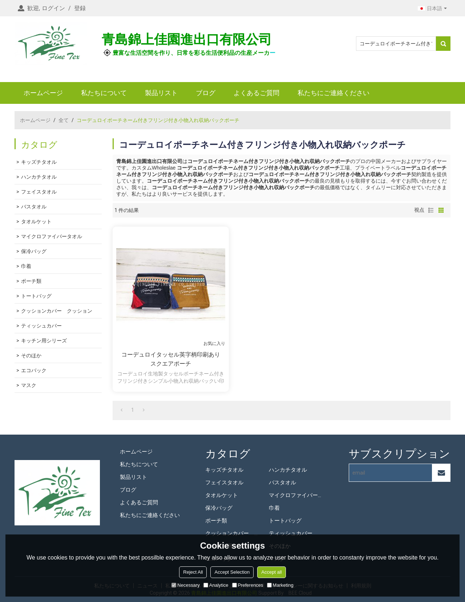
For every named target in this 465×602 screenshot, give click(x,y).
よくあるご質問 (256, 93)
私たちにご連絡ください (333, 93)
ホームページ (43, 93)
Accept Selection (232, 572)
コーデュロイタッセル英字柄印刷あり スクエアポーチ (173, 359)
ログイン (53, 8)
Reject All (193, 572)
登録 (80, 8)
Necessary (185, 585)
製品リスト (161, 93)
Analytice (216, 585)
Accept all (271, 572)
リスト (430, 210)
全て (63, 120)
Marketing (280, 585)
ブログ (205, 93)
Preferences (247, 585)
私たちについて (104, 93)
